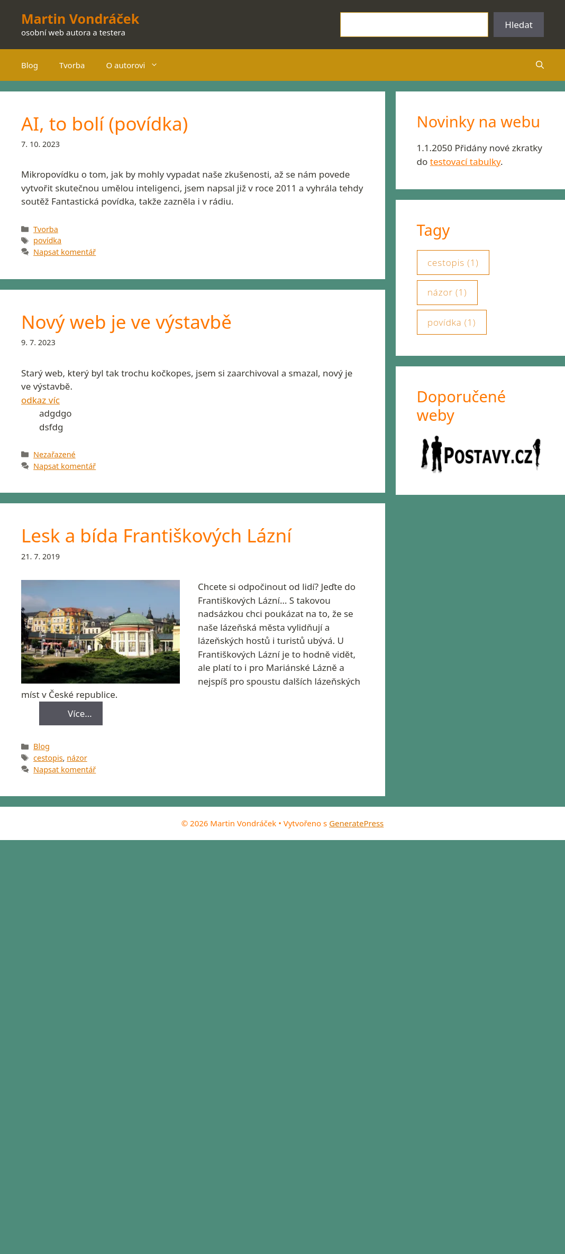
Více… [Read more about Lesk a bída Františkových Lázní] (80, 713)
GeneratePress (356, 823)
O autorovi (137, 65)
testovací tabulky (465, 161)
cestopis (47, 758)
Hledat (519, 25)
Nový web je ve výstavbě (126, 321)
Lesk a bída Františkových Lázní (156, 535)
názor (77, 758)
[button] (539, 65)
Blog (29, 65)
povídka (47, 240)
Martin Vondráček (80, 18)
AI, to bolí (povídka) (104, 123)
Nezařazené (54, 454)
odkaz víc (40, 400)
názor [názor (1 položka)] (447, 292)
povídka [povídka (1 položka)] (451, 322)
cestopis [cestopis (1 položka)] (453, 263)
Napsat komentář (64, 252)
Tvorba (72, 65)
